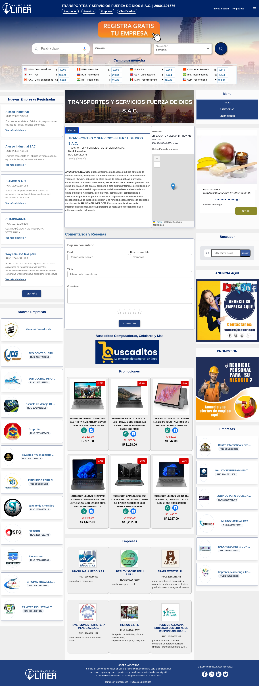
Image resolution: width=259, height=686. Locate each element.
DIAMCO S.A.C (15, 181)
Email (70, 252)
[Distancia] (183, 48)
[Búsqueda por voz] (84, 48)
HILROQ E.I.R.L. (129, 624)
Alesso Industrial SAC (20, 146)
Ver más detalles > (15, 130)
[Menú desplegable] (254, 8)
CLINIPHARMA (15, 219)
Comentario (73, 286)
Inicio (227, 102)
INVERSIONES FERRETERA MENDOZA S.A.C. (88, 626)
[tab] (72, 130)
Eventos (88, 11)
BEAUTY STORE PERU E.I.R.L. (130, 573)
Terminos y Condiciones (117, 682)
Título (70, 269)
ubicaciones (227, 116)
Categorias (227, 109)
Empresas (70, 11)
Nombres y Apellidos (140, 252)
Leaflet (157, 222)
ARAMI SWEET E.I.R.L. (171, 571)
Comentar (129, 323)
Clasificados (127, 11)
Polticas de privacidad (140, 682)
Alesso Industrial (17, 111)
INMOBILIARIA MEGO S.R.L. (88, 571)
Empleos (106, 11)
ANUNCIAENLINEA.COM (78, 172)
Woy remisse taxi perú (20, 254)
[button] (84, 49)
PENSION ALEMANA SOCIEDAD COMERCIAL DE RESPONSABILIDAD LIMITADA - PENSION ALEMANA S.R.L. (171, 628)
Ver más (32, 293)
